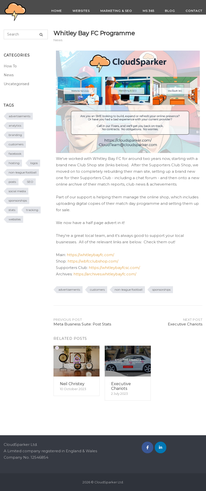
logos (34, 163)
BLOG (170, 11)
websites (15, 219)
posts (12, 182)
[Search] (41, 34)
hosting (14, 163)
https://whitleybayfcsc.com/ (114, 267)
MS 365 (148, 11)
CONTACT (194, 11)
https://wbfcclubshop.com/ (93, 261)
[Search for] (26, 34)
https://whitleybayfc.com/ (90, 254)
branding (15, 135)
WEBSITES (81, 11)
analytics (15, 125)
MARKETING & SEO (116, 11)
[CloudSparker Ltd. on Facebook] (147, 447)
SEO (30, 182)
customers (97, 289)
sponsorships (161, 289)
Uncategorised (16, 84)
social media (17, 191)
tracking (32, 210)
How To (10, 66)
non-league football (128, 289)
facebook (15, 153)
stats (12, 210)
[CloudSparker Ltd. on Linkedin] (160, 447)
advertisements (69, 289)
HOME (56, 11)
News (57, 40)
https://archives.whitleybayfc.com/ (104, 274)
